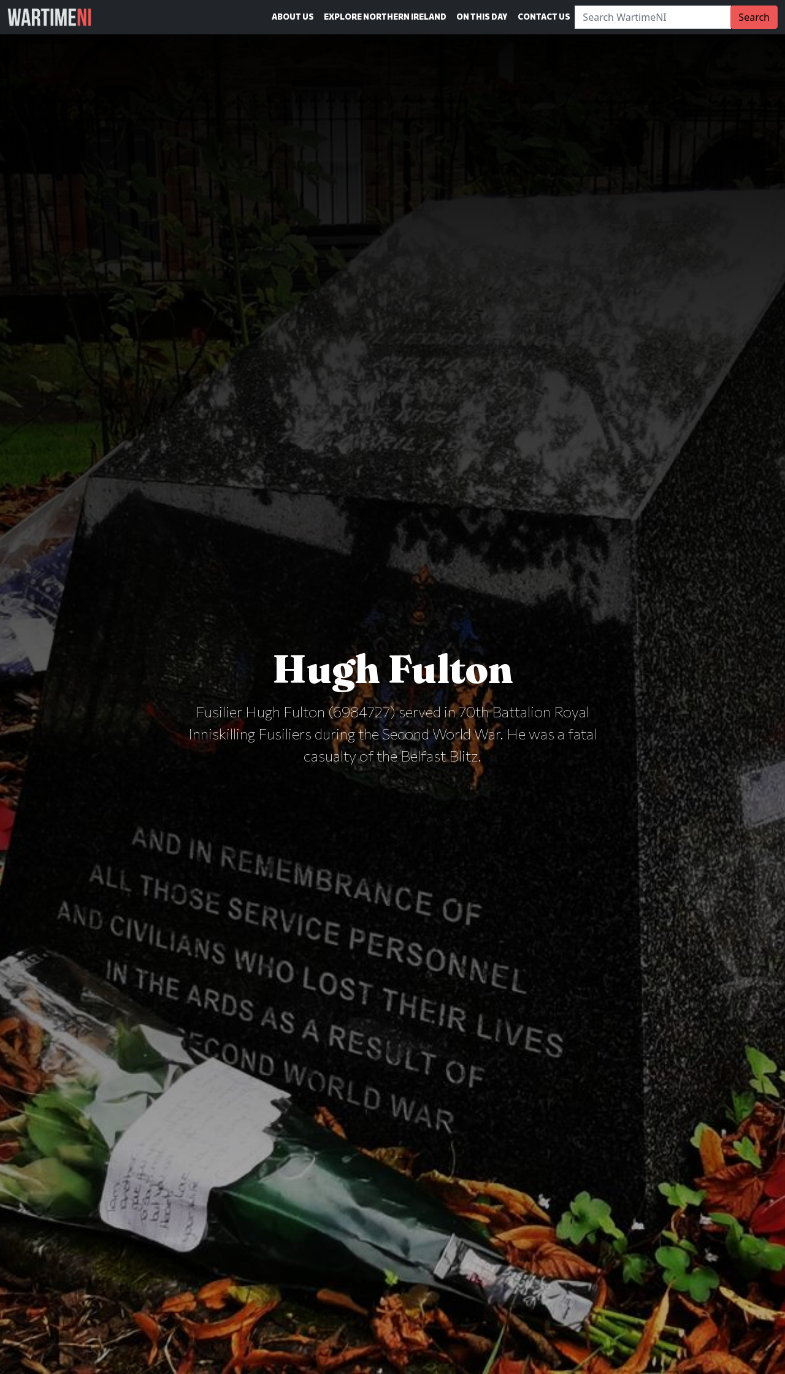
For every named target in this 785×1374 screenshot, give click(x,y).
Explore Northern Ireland (385, 16)
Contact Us (544, 16)
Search (754, 17)
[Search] (653, 17)
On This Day (482, 16)
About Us (293, 16)
